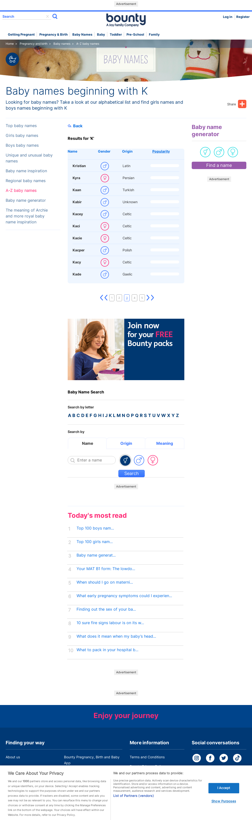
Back (75, 125)
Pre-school (135, 34)
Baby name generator (26, 200)
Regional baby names (26, 180)
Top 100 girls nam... (95, 541)
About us (13, 757)
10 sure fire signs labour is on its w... (110, 622)
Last (152, 298)
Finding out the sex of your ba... (106, 609)
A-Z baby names (21, 190)
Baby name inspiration (26, 171)
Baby (101, 34)
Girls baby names (22, 135)
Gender (104, 151)
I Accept (223, 795)
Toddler (116, 34)
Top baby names (21, 125)
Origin (127, 151)
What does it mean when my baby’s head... (116, 636)
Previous (106, 298)
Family (154, 34)
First (101, 298)
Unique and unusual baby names (29, 158)
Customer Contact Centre (84, 772)
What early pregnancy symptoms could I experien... (124, 595)
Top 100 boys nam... (95, 528)
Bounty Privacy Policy (147, 766)
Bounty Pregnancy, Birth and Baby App (92, 760)
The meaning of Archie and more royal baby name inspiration (27, 216)
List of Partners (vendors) (133, 803)
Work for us (15, 772)
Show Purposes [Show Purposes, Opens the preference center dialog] (223, 808)
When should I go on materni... (105, 582)
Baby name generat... (96, 555)
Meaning (164, 443)
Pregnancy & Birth (53, 34)
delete (47, 16)
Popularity (161, 151)
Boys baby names (22, 145)
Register (243, 17)
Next (148, 298)
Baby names (82, 34)
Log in (227, 17)
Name (72, 151)
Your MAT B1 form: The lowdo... (106, 568)
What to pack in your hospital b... (107, 649)
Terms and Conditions (147, 757)
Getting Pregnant (21, 34)
